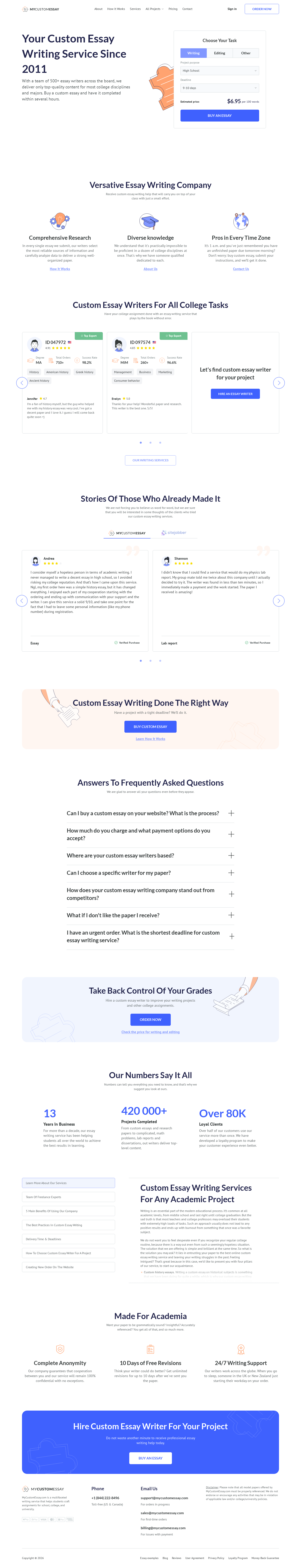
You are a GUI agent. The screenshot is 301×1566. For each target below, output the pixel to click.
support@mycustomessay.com (164, 1498)
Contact (187, 9)
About (98, 9)
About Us (151, 269)
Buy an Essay (220, 115)
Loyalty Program (238, 1558)
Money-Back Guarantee (265, 1558)
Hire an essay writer (235, 394)
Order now (262, 9)
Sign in (232, 9)
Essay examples (149, 1558)
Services (135, 9)
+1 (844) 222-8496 (105, 1498)
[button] (141, 443)
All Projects (155, 9)
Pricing (173, 9)
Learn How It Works (150, 739)
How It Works (116, 9)
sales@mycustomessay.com (162, 1513)
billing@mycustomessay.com (163, 1528)
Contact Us (241, 269)
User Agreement (194, 1558)
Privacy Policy (216, 1558)
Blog (165, 1558)
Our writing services (151, 460)
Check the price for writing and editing (150, 1032)
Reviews (176, 1558)
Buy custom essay (150, 726)
